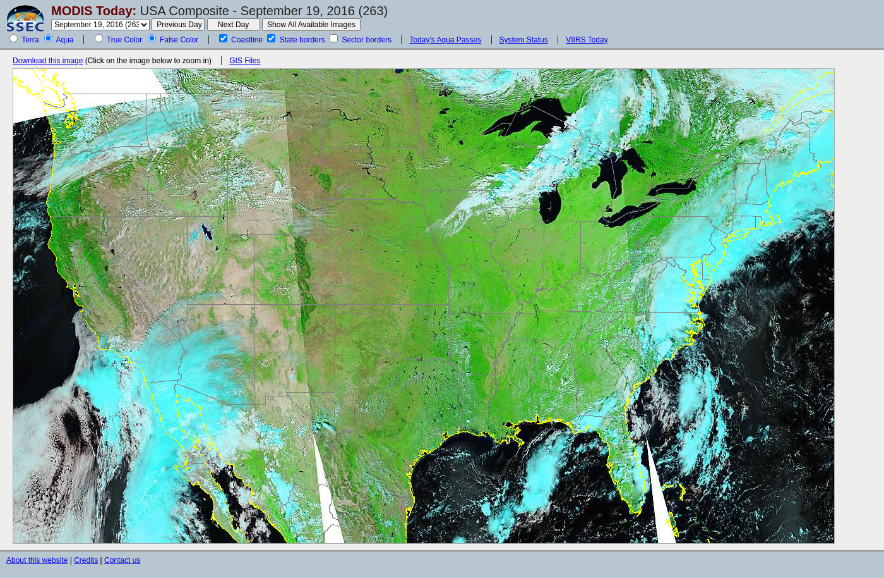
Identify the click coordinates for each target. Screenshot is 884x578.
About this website (37, 560)
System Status (523, 39)
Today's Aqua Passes (445, 39)
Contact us (122, 560)
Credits (86, 560)
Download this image (48, 60)
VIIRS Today (586, 39)
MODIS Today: (93, 11)
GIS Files (244, 60)
